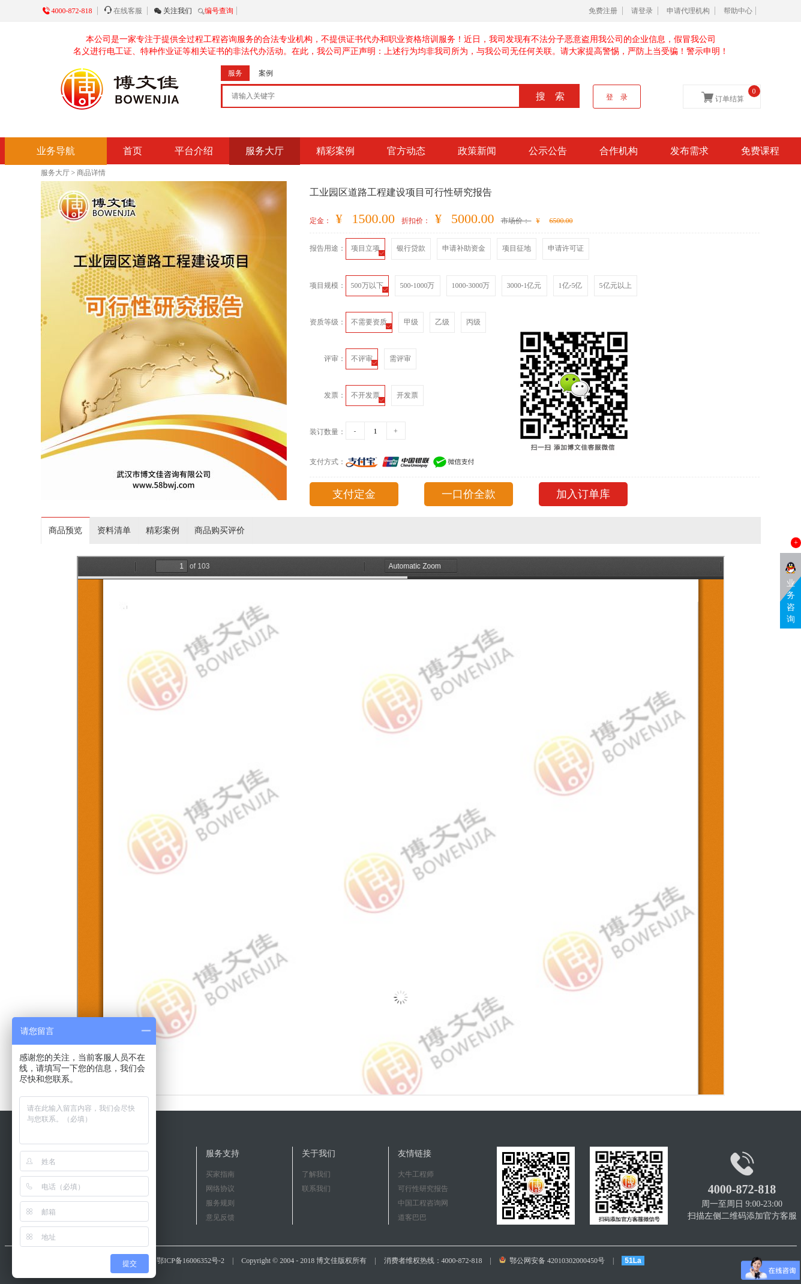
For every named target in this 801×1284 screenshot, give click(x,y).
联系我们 (316, 1188)
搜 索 (550, 96)
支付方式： (328, 462)
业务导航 (56, 151)
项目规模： (328, 285)
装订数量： (328, 432)
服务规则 (220, 1203)
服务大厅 (264, 151)
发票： (335, 395)
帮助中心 (738, 11)
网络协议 (220, 1188)
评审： (335, 358)
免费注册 (603, 11)
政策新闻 (477, 151)
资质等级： (328, 322)
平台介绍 (194, 151)
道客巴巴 (412, 1217)
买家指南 (220, 1174)
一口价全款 (469, 494)
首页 (132, 151)
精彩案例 (335, 151)
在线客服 (127, 11)
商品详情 (91, 173)
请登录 (642, 11)
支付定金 (354, 494)
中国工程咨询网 (423, 1203)
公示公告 (548, 151)
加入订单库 (583, 494)
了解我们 (316, 1174)
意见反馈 (220, 1217)
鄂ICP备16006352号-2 (190, 1260)
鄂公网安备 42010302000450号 (553, 1260)
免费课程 (760, 151)
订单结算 (730, 94)
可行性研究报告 (423, 1188)
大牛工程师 (416, 1174)
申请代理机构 (688, 11)
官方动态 (406, 151)
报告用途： (328, 248)
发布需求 (689, 151)
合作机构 (618, 151)
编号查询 (219, 11)
